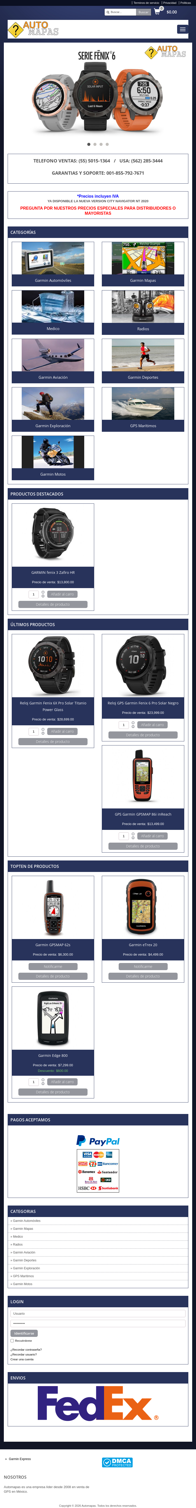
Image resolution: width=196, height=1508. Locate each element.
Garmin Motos (53, 474)
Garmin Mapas (143, 280)
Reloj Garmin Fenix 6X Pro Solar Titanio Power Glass (53, 706)
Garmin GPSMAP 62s (52, 944)
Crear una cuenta (21, 1359)
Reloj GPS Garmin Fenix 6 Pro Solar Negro (143, 703)
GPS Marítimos (143, 425)
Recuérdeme (23, 1340)
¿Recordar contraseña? (26, 1349)
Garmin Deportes (143, 377)
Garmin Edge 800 (53, 1055)
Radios (143, 328)
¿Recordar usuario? (23, 1354)
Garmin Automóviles (53, 280)
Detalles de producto (53, 604)
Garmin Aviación (53, 377)
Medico (53, 328)
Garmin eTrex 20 (143, 944)
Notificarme (53, 966)
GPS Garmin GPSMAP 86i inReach (143, 814)
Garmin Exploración (52, 425)
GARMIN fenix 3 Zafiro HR (53, 572)
